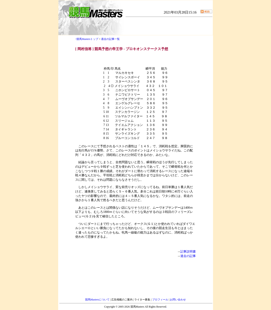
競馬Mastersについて (97, 299)
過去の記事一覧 (110, 39)
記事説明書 (188, 251)
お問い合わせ (178, 299)
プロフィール (160, 299)
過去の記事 (188, 256)
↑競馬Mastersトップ (86, 39)
